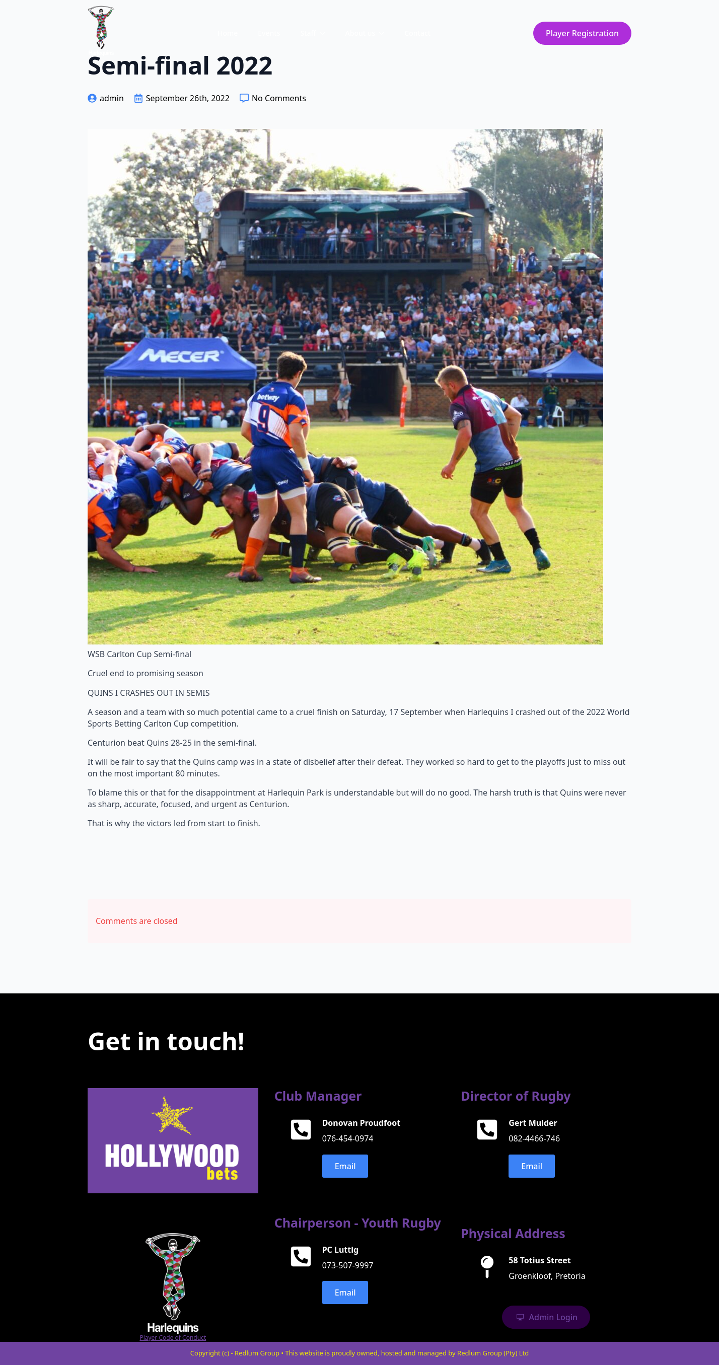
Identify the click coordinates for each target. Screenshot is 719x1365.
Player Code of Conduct (172, 1338)
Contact (417, 33)
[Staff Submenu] (325, 33)
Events (269, 33)
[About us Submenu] (384, 33)
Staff (308, 33)
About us (360, 33)
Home (228, 33)
